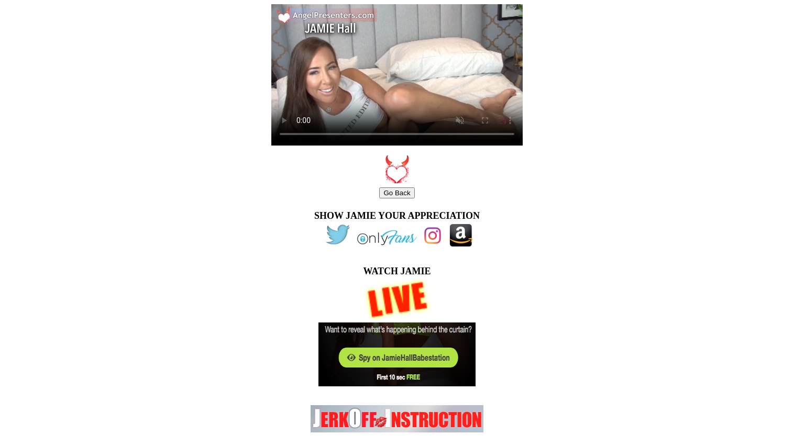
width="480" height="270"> (397, 75)
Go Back (396, 193)
